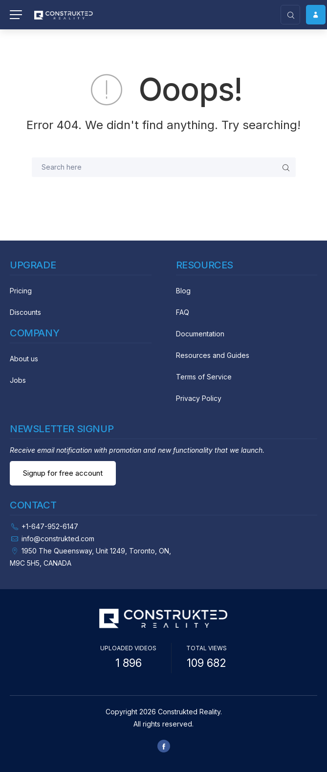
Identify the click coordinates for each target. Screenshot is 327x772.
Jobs (18, 380)
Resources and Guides (212, 355)
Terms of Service (204, 377)
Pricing (21, 291)
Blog (183, 291)
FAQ (182, 312)
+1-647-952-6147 (50, 526)
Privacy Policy (198, 398)
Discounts (25, 312)
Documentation (200, 334)
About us (24, 358)
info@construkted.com (58, 538)
